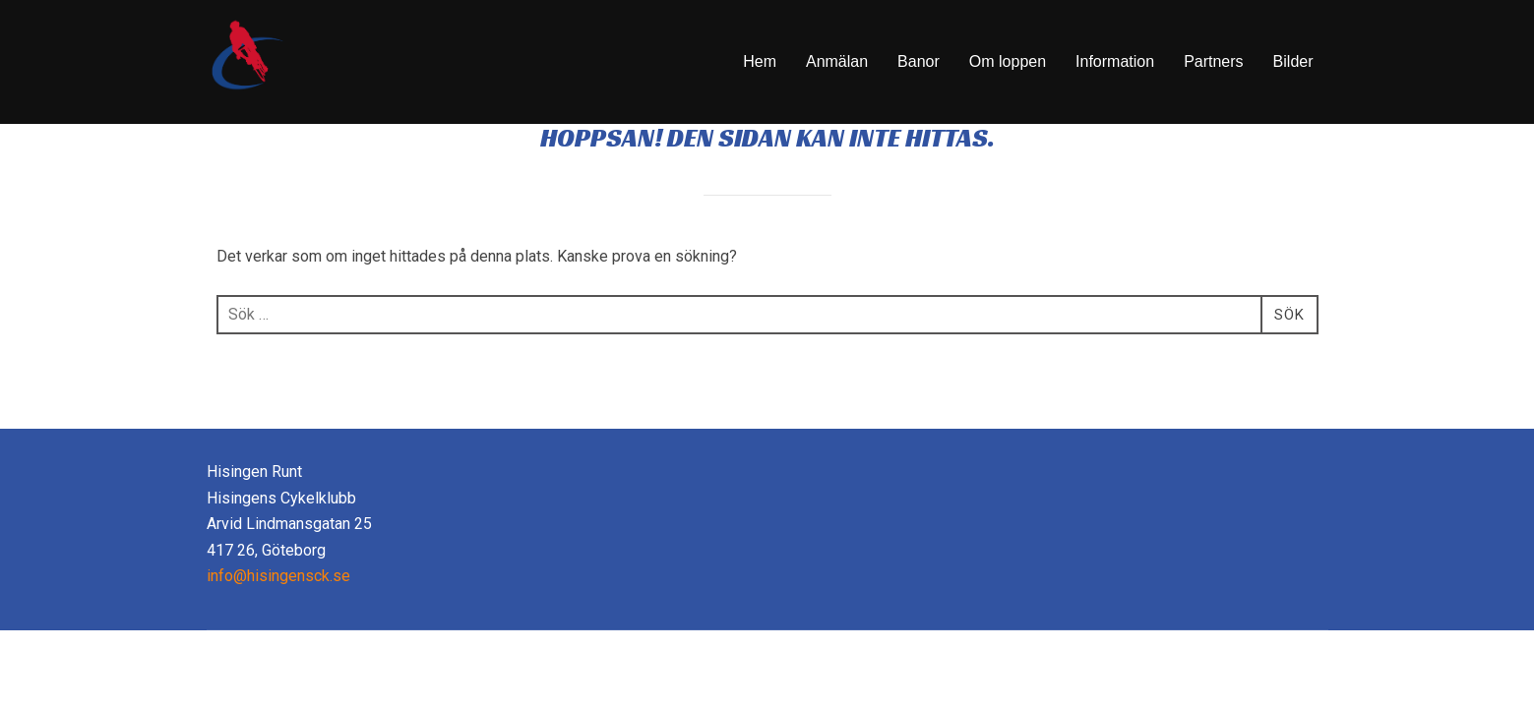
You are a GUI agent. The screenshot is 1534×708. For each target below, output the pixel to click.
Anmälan (837, 61)
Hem (759, 61)
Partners (1213, 61)
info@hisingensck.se (278, 627)
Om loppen (1007, 61)
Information (1114, 61)
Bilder (1293, 61)
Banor (918, 61)
